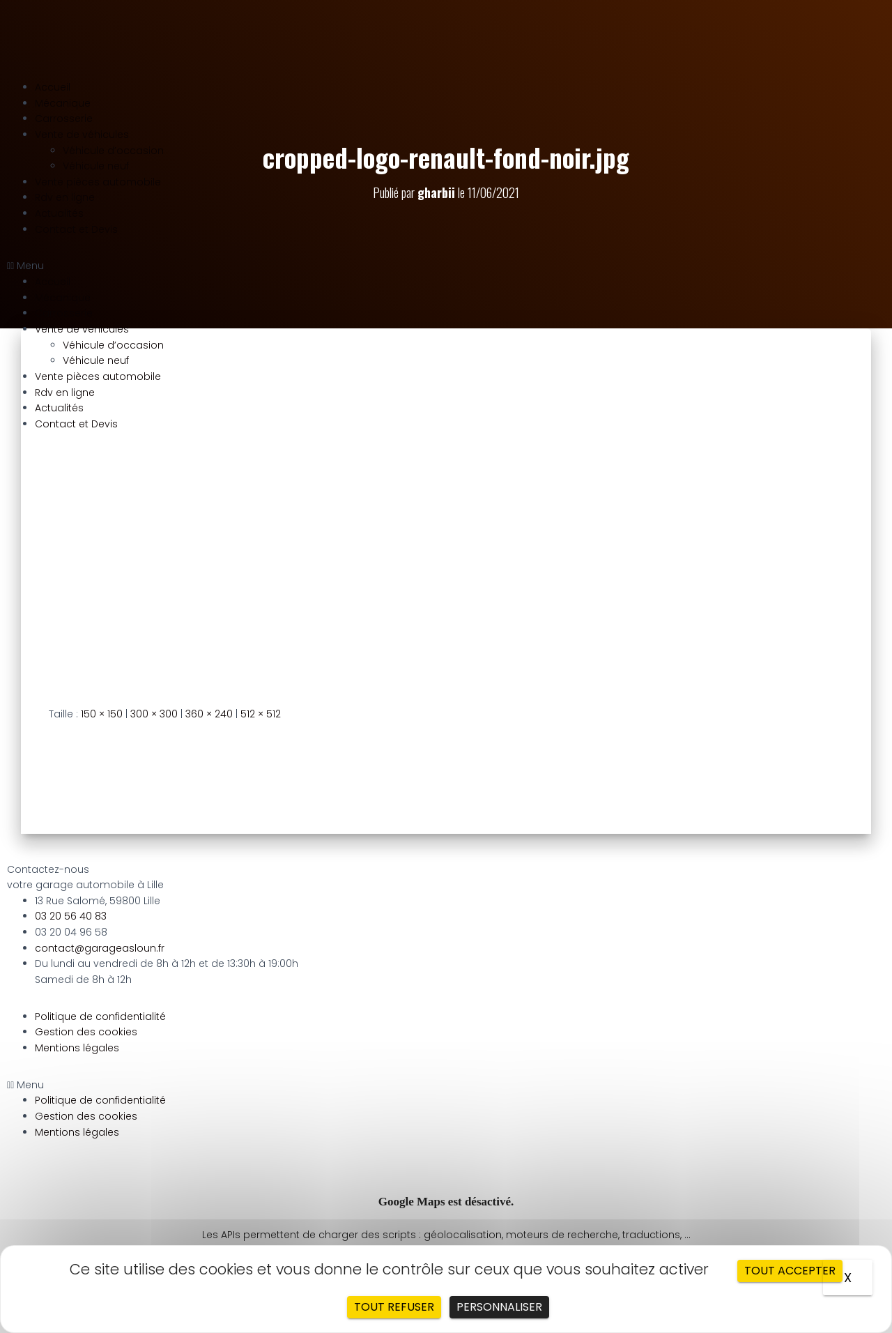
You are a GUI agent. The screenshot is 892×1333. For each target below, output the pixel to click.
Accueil (52, 87)
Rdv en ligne (65, 197)
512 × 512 (260, 714)
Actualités (59, 213)
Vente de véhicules (82, 135)
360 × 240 (209, 714)
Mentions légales (77, 1048)
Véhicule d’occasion (113, 151)
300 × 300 (154, 714)
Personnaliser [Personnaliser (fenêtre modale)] (499, 1307)
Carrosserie (64, 118)
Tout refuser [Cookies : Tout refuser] (394, 1307)
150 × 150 (102, 714)
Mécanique (63, 103)
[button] (446, 266)
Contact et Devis (76, 229)
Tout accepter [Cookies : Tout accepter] (790, 1271)
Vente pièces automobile (98, 182)
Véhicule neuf (96, 166)
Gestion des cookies (86, 1032)
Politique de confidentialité (100, 1016)
